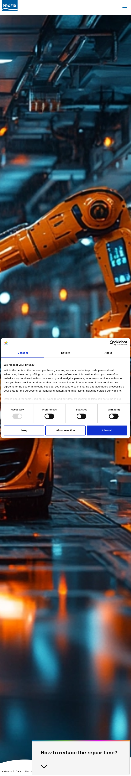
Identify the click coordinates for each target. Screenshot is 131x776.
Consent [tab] (23, 352)
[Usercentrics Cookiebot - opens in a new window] (112, 342)
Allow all (107, 430)
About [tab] (108, 352)
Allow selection (65, 430)
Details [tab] (65, 352)
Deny (24, 430)
